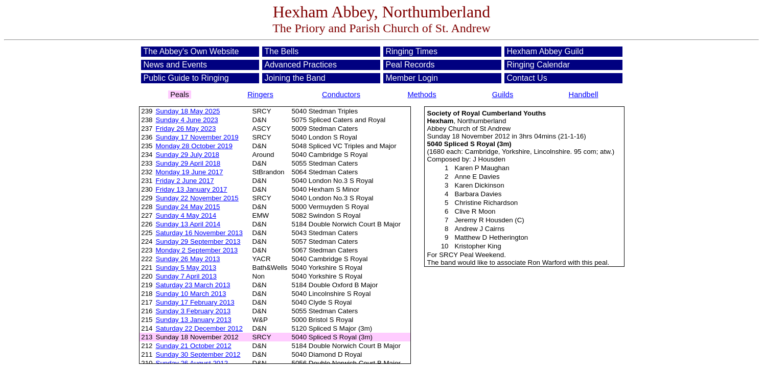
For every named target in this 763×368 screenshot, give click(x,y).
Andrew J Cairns (480, 229)
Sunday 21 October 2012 (194, 346)
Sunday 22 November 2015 (197, 198)
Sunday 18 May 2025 (188, 111)
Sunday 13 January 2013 (194, 320)
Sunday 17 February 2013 (195, 302)
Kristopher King (478, 246)
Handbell (583, 94)
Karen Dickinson (479, 185)
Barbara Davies (478, 194)
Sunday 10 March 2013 (191, 293)
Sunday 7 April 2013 (186, 276)
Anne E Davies (477, 176)
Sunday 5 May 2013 (186, 267)
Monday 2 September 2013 (197, 250)
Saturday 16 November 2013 (199, 233)
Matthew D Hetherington (491, 237)
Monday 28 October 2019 (194, 146)
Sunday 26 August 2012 (192, 363)
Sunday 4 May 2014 (186, 215)
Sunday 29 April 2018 (188, 163)
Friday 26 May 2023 (186, 128)
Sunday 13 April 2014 (188, 224)
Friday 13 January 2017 (191, 189)
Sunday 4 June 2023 (187, 120)
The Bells (282, 51)
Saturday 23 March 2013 (193, 285)
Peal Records (410, 64)
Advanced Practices (301, 64)
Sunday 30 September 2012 (198, 354)
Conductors (341, 94)
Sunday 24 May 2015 (188, 207)
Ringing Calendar (538, 64)
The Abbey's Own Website (191, 51)
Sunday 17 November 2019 (197, 137)
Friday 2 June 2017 (185, 181)
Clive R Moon (475, 211)
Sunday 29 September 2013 (198, 241)
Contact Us (527, 78)
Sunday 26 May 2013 (188, 259)
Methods (421, 94)
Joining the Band (295, 78)
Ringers (260, 94)
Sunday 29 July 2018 (188, 154)
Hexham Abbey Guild (545, 51)
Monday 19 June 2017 (189, 172)
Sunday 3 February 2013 (193, 311)
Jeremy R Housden (484, 220)
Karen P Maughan (482, 168)
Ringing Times (411, 51)
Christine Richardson (486, 202)
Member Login (412, 78)
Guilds (503, 94)
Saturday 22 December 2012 (199, 328)
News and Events (175, 64)
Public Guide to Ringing (186, 78)
